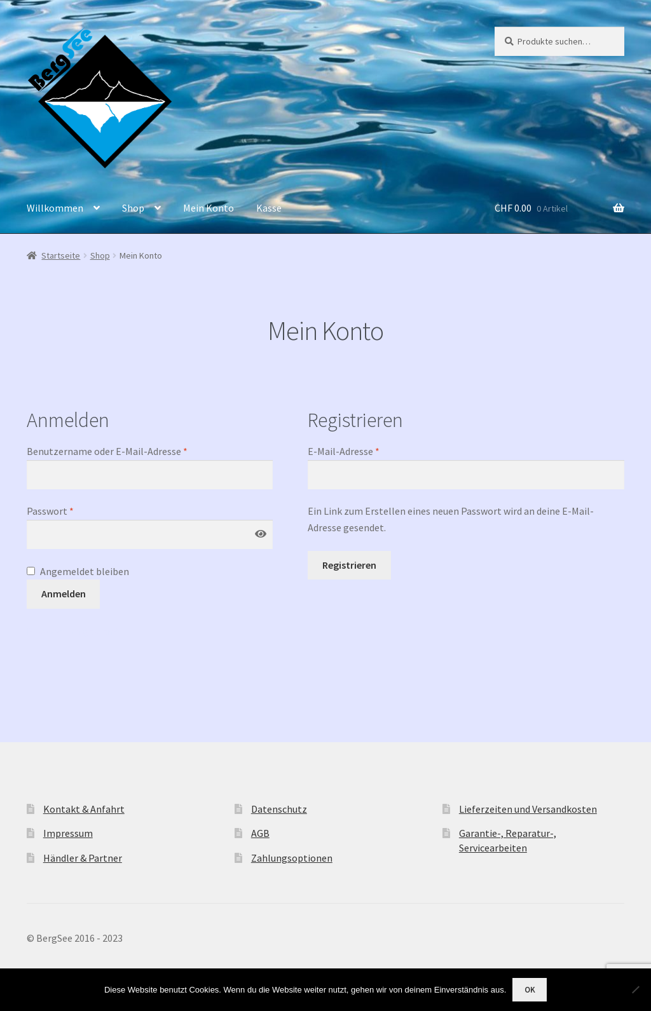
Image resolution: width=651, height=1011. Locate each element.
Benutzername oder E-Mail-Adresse (107, 451)
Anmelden (63, 593)
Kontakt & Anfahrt (84, 809)
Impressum (68, 833)
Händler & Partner (82, 858)
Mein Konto (208, 207)
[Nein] (635, 989)
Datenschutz (279, 809)
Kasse (269, 207)
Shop (133, 207)
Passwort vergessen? (72, 631)
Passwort (50, 511)
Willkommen (55, 207)
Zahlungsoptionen (291, 858)
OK (529, 989)
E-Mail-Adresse (344, 451)
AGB (260, 833)
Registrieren (349, 565)
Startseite (60, 255)
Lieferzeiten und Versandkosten (528, 809)
